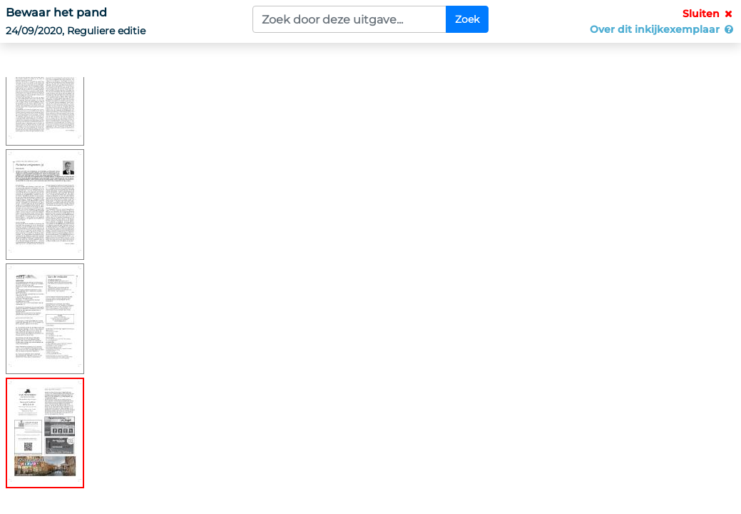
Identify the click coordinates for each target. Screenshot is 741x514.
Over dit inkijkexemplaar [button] (662, 29)
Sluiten (709, 13)
